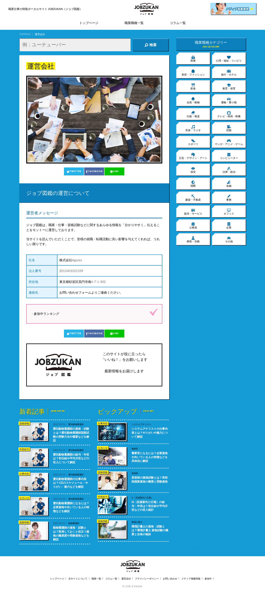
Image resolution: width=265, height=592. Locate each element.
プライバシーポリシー (147, 578)
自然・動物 (193, 100)
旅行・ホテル (229, 72)
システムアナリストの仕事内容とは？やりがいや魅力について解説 (150, 432)
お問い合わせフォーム (75, 292)
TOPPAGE (25, 34)
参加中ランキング (46, 313)
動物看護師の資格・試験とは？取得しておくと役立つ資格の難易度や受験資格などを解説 (71, 533)
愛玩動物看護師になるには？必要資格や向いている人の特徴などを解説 (71, 507)
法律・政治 (228, 169)
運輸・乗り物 (229, 100)
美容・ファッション (193, 72)
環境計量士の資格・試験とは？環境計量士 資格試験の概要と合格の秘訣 (150, 530)
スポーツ (193, 142)
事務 (228, 197)
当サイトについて (77, 578)
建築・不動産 (193, 197)
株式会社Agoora (70, 260)
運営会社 (126, 578)
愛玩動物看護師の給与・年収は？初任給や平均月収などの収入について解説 (71, 458)
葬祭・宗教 (193, 239)
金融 (228, 183)
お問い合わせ (170, 578)
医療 (193, 58)
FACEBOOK (94, 171)
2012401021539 (71, 271)
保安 (193, 169)
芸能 (228, 128)
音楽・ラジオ (193, 128)
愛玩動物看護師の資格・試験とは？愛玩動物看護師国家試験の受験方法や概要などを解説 (71, 434)
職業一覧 (96, 578)
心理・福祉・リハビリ (229, 58)
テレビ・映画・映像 (229, 114)
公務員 (193, 225)
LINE (114, 171)
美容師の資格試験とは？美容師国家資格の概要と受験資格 (150, 479)
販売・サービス (193, 211)
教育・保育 (228, 86)
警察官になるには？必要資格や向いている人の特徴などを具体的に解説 (150, 456)
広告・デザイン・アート (193, 156)
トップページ (88, 23)
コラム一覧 (178, 23)
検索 (151, 45)
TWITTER (74, 171)
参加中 (208, 578)
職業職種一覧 (134, 23)
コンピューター (229, 156)
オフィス (229, 211)
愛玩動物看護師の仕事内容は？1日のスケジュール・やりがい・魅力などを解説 (70, 482)
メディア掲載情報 (190, 578)
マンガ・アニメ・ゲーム (229, 142)
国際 (193, 183)
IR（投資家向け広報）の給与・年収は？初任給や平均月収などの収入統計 (150, 505)
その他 (229, 239)
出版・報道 (193, 114)
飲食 (193, 86)
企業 (228, 225)
